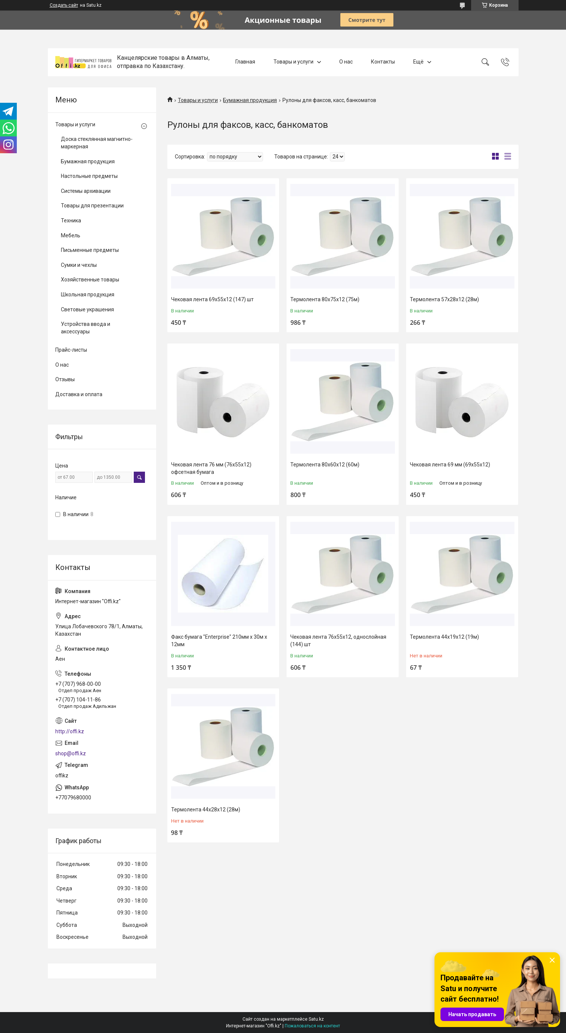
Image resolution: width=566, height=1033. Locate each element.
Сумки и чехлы (79, 265)
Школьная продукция (87, 294)
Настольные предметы (89, 176)
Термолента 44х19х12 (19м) (444, 637)
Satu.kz (316, 1019)
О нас (346, 62)
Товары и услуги (293, 62)
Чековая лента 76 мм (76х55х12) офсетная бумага (211, 468)
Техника (71, 220)
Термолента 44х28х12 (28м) (205, 809)
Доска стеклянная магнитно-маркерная (97, 142)
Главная (245, 62)
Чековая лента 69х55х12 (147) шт (212, 299)
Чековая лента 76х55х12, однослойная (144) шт (338, 640)
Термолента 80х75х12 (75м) (324, 299)
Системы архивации (86, 191)
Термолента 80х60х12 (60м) (324, 465)
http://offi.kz (69, 731)
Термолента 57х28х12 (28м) (444, 299)
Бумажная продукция (250, 100)
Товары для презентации (92, 206)
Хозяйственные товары (90, 280)
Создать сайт (64, 5)
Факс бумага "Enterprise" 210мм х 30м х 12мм (219, 640)
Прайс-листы (71, 350)
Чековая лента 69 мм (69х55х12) (450, 465)
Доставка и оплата (78, 394)
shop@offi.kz (70, 753)
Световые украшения (87, 309)
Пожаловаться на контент (312, 1026)
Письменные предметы (90, 250)
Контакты (383, 62)
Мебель (70, 235)
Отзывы (65, 379)
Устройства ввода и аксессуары (85, 327)
